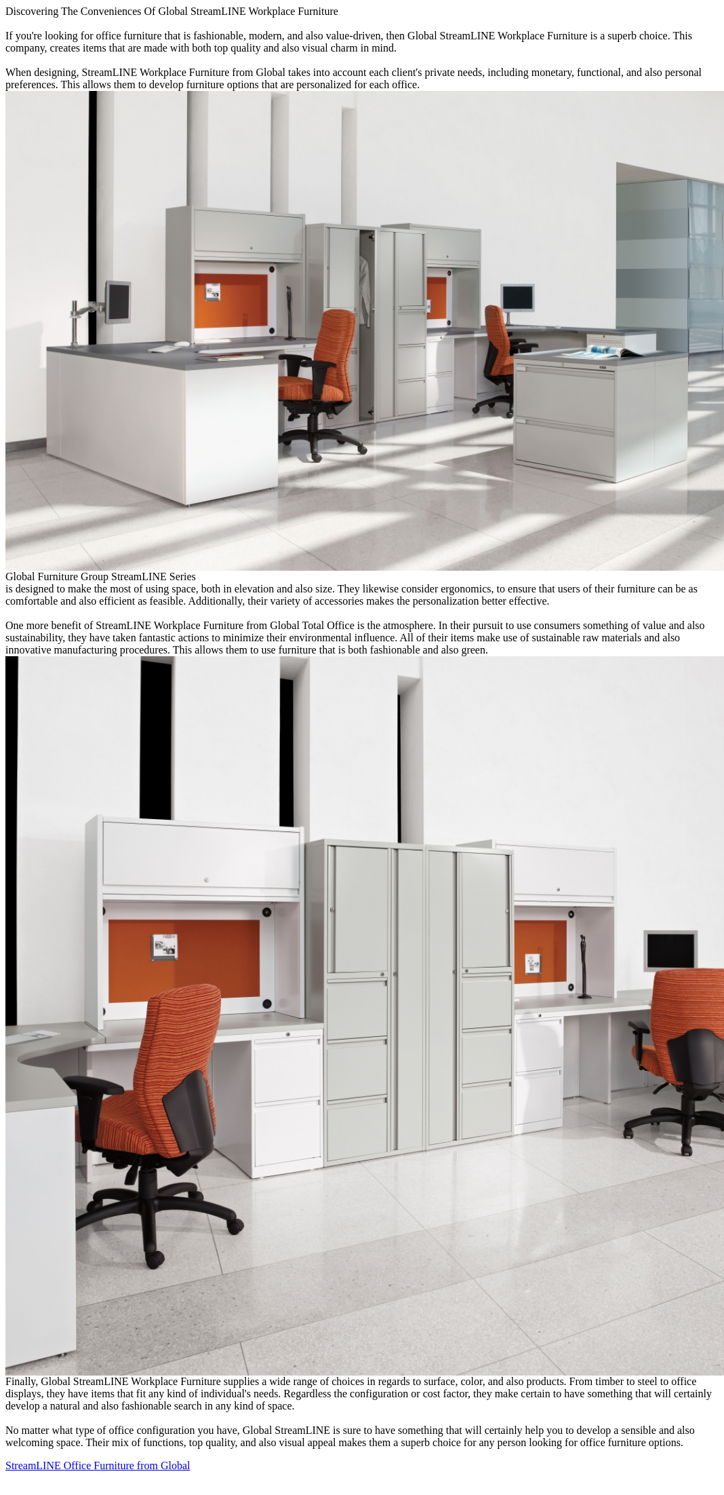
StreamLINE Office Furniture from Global (97, 1465)
